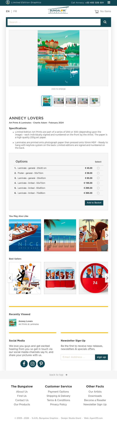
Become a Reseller (95, 400)
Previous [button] (9, 235)
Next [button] (107, 235)
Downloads (95, 396)
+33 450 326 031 (94, 2)
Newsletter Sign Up (95, 404)
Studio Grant (75, 418)
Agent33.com (96, 418)
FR (15, 11)
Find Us (22, 396)
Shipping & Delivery (58, 396)
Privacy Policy (58, 404)
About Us (22, 392)
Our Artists (95, 392)
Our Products (22, 404)
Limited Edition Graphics (26, 2)
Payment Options (58, 392)
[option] (58, 58)
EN (8, 11)
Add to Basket (94, 203)
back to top (56, 375)
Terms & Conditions (58, 400)
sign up (101, 357)
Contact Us (21, 400)
